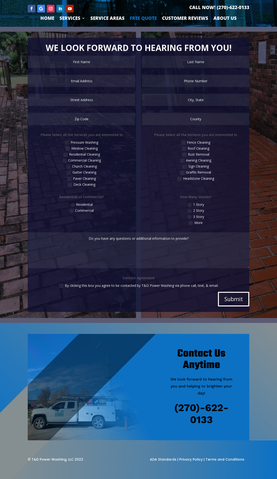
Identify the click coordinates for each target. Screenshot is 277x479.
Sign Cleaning (188, 167)
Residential (89, 201)
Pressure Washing (88, 146)
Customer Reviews (185, 18)
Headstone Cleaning (188, 178)
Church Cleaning (89, 167)
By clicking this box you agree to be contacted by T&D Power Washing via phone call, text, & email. (138, 271)
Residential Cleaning (89, 157)
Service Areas (107, 18)
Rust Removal (188, 157)
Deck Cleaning (89, 183)
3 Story (188, 211)
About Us (225, 18)
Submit (221, 283)
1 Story (188, 201)
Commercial (88, 206)
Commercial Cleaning (88, 162)
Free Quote (143, 18)
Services (70, 18)
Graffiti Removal (188, 173)
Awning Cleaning (188, 162)
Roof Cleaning (188, 152)
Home (47, 18)
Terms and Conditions (225, 459)
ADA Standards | (164, 459)
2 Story (188, 206)
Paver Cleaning (88, 178)
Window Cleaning (89, 152)
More (188, 216)
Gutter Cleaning (89, 173)
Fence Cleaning (188, 146)
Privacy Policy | (192, 459)
